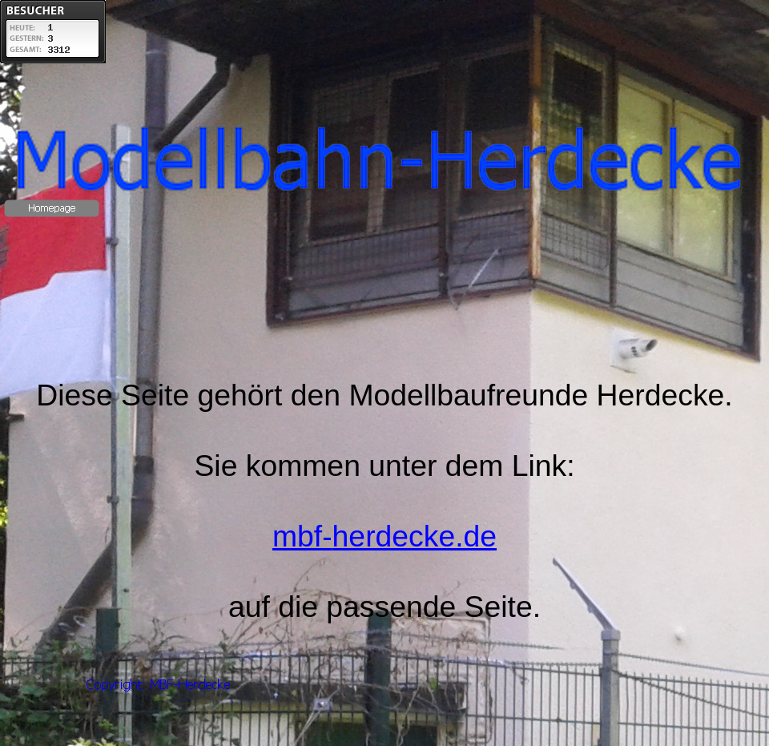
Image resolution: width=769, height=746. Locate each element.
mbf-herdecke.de (384, 536)
